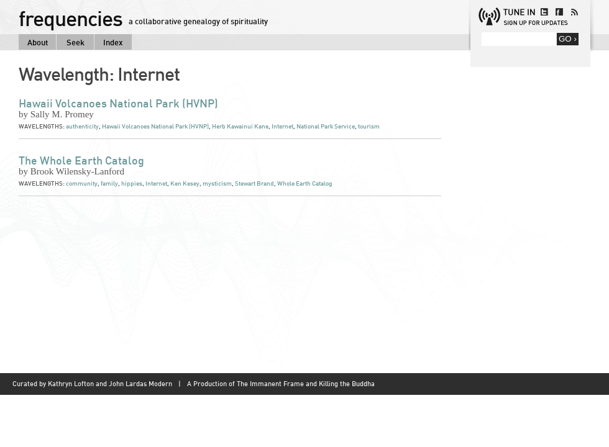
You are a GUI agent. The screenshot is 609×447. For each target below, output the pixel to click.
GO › (568, 38)
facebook (559, 12)
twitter (544, 12)
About (37, 42)
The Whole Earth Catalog (81, 160)
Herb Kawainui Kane (240, 126)
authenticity (82, 126)
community (82, 183)
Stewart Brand (254, 183)
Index (113, 42)
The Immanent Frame (270, 383)
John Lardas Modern (140, 383)
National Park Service (325, 126)
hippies (131, 183)
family (109, 183)
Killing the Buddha (347, 383)
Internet (282, 126)
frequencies (70, 18)
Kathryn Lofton (71, 383)
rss (574, 12)
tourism (369, 126)
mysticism (217, 183)
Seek (75, 42)
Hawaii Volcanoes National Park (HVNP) (118, 103)
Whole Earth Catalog (304, 183)
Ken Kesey (184, 183)
